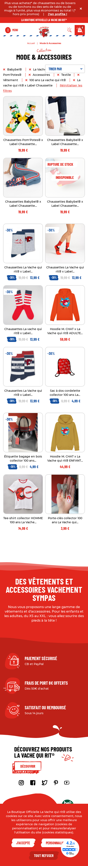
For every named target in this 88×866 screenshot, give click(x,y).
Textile (66, 75)
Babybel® (15, 69)
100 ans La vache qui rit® (48, 80)
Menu (15, 30)
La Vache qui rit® (45, 69)
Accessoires (42, 75)
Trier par (65, 69)
